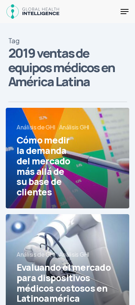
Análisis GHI (74, 127)
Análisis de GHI (36, 127)
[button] (125, 11)
